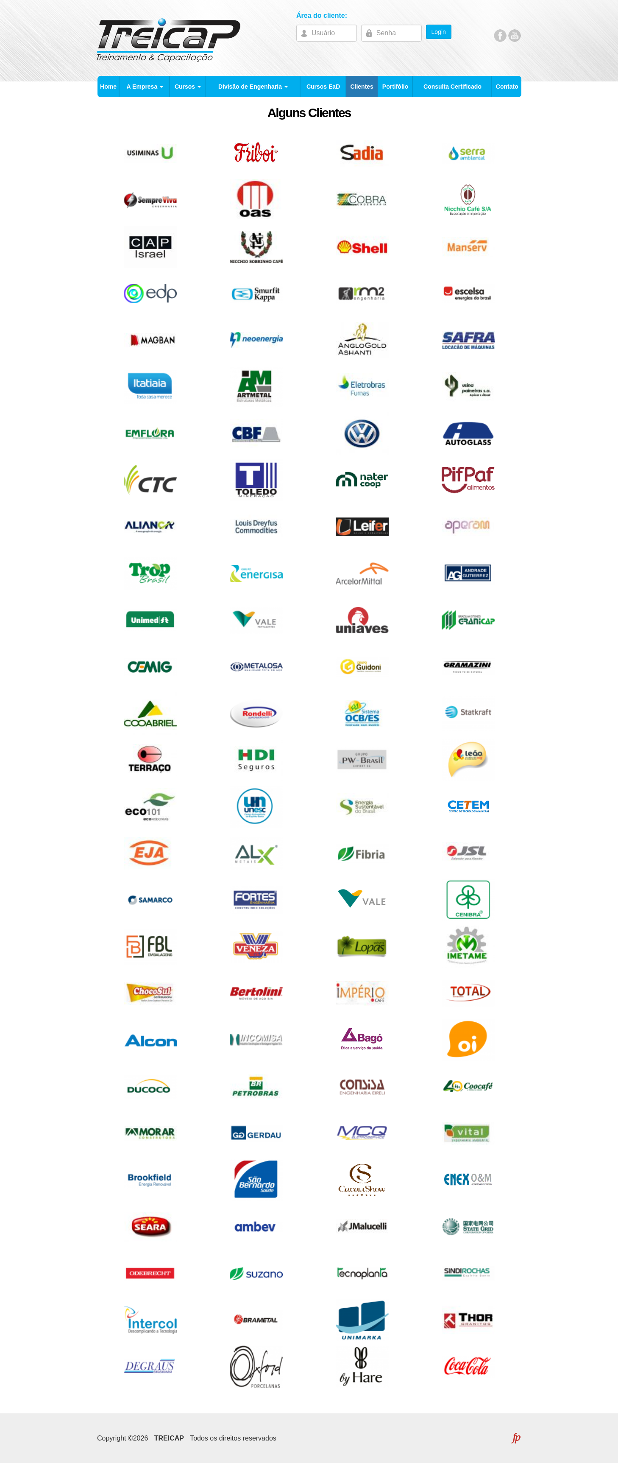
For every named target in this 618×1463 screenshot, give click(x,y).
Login (438, 31)
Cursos (188, 86)
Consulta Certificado (452, 86)
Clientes (361, 86)
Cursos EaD (323, 86)
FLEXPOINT (515, 1438)
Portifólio (395, 86)
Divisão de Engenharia (253, 86)
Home (108, 86)
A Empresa (145, 86)
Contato (507, 86)
